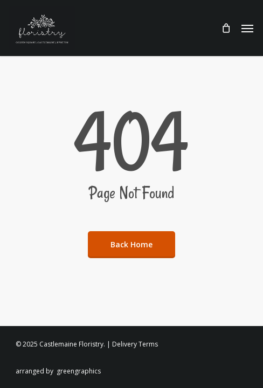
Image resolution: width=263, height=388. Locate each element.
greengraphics (79, 371)
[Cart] (226, 28)
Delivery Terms (135, 344)
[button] (247, 28)
